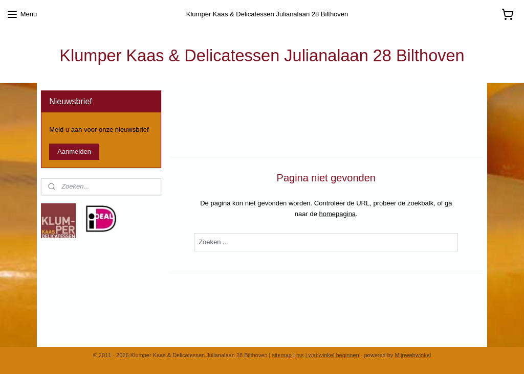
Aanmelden (74, 151)
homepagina (337, 213)
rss (300, 355)
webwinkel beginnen (334, 355)
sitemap (282, 355)
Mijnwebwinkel (413, 355)
